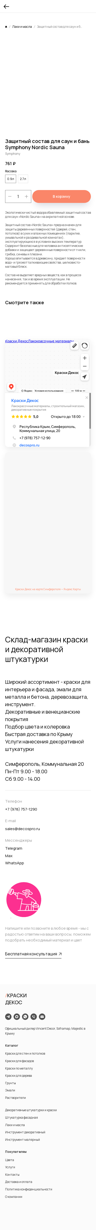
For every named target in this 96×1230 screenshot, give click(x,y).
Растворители (15, 1098)
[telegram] (8, 1016)
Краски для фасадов (19, 1061)
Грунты (10, 1083)
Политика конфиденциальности (28, 1189)
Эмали (10, 1090)
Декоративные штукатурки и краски (31, 1110)
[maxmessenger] (17, 1016)
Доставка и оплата (18, 1182)
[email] (42, 1016)
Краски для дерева (18, 1075)
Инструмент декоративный (25, 1132)
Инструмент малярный (22, 1139)
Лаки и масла (15, 1125)
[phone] (33, 1016)
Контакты (12, 1174)
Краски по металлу (19, 1068)
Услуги (10, 1167)
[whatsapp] (25, 1016)
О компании (13, 1197)
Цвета (9, 1160)
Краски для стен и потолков (25, 1053)
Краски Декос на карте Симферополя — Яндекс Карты (48, 589)
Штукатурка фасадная (21, 1117)
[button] (33, 954)
